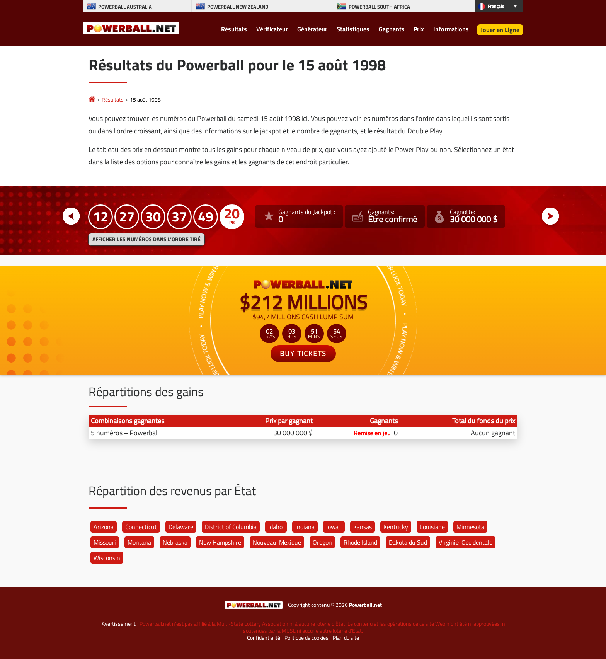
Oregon (322, 542)
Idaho (275, 526)
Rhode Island (360, 542)
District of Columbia (231, 526)
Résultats (234, 29)
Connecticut (141, 526)
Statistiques (353, 29)
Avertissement (119, 623)
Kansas (362, 526)
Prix (419, 29)
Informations (451, 29)
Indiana (305, 526)
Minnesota (470, 526)
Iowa (332, 526)
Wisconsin (107, 557)
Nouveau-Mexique (277, 542)
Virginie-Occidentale (465, 542)
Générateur (312, 29)
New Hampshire (220, 542)
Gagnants (392, 29)
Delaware (181, 526)
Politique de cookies (306, 637)
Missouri (105, 542)
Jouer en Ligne (500, 29)
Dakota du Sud (408, 542)
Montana (139, 542)
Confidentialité (263, 637)
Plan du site (346, 637)
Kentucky (395, 526)
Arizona (104, 526)
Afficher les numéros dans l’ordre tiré (146, 239)
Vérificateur (272, 29)
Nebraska (175, 542)
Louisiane (432, 526)
